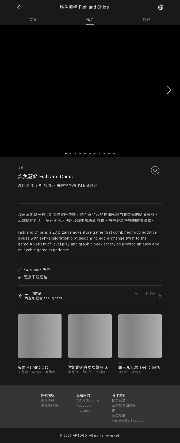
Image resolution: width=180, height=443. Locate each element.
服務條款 (48, 400)
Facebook (84, 405)
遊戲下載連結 (33, 277)
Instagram (84, 410)
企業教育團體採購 (124, 408)
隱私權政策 (49, 405)
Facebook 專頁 (34, 269)
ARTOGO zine (87, 400)
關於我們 (119, 400)
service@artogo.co (128, 420)
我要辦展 (119, 415)
